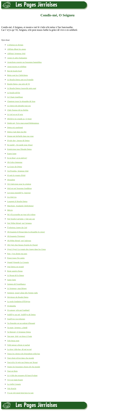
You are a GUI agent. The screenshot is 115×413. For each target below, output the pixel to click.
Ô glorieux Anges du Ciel (17, 227)
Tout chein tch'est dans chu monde (20, 358)
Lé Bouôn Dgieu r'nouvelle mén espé (21, 88)
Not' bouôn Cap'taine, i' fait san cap (21, 219)
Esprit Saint (11, 153)
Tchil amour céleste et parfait (18, 345)
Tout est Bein (12, 371)
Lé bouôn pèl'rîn (13, 93)
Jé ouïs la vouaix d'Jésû (16, 175)
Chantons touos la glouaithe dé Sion (21, 101)
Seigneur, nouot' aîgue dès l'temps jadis (22, 293)
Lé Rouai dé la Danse (15, 275)
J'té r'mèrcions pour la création (19, 184)
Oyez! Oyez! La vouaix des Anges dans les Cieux (26, 249)
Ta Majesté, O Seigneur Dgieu (19, 332)
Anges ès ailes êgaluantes (17, 58)
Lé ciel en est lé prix (15, 114)
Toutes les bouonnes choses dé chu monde (23, 367)
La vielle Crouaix (14, 384)
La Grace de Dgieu (14, 166)
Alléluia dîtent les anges (16, 49)
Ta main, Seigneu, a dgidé (17, 327)
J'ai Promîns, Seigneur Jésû (17, 171)
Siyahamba (11, 306)
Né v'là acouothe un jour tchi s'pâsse (21, 214)
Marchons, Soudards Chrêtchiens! (20, 206)
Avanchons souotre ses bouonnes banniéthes (24, 62)
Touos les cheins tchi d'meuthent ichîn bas (23, 354)
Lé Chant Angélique (15, 97)
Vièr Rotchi (11, 388)
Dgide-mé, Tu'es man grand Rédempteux (23, 123)
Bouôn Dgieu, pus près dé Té (18, 84)
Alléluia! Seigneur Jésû (16, 53)
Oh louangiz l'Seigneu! (16, 236)
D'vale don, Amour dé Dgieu (18, 140)
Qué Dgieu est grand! (15, 267)
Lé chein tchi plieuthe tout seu (19, 106)
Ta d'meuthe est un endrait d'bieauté (21, 323)
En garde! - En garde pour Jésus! (20, 145)
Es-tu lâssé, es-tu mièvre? (17, 158)
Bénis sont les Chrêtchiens (17, 75)
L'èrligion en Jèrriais (15, 45)
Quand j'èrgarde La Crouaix (18, 262)
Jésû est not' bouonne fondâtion (19, 188)
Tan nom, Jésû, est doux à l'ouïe (19, 336)
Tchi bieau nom (13, 340)
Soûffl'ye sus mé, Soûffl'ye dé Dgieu (21, 314)
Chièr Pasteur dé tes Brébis (17, 110)
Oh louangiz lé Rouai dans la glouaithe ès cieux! (26, 232)
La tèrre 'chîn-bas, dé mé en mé (19, 349)
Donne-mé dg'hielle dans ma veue (20, 136)
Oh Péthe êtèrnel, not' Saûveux (19, 240)
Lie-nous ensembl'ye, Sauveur (19, 193)
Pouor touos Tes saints (16, 258)
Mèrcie (10, 210)
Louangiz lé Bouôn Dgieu (17, 201)
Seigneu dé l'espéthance (16, 284)
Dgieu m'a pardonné (15, 127)
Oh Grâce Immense (14, 162)
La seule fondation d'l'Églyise (18, 301)
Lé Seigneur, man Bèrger (17, 288)
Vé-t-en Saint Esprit (15, 380)
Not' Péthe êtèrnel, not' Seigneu (19, 223)
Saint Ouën (11, 280)
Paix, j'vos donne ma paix (17, 253)
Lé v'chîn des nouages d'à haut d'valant (22, 375)
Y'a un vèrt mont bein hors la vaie (20, 393)
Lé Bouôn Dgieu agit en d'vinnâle (20, 79)
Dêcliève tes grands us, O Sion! (19, 119)
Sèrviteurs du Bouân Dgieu (17, 297)
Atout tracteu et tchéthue (16, 66)
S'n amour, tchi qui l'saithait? (18, 310)
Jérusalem (11, 180)
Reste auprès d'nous (15, 271)
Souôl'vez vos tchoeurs (16, 319)
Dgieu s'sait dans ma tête (17, 132)
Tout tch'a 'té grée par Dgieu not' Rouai (22, 362)
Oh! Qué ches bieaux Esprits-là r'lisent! (22, 245)
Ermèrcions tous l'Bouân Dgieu (19, 149)
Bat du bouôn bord (14, 71)
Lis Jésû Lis (11, 197)
